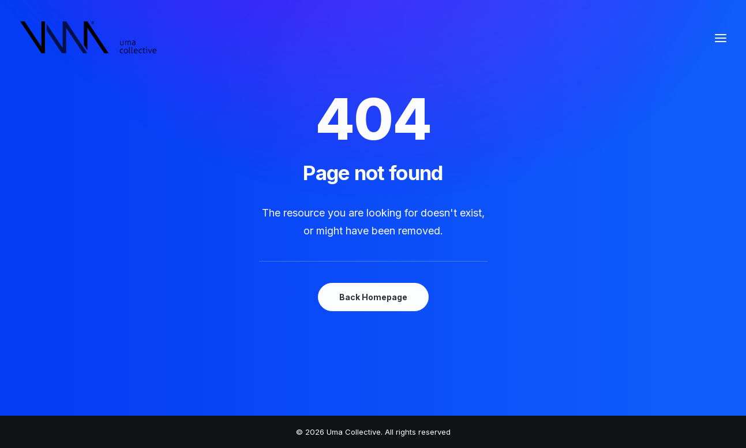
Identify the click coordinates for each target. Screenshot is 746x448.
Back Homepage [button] (373, 297)
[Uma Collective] (88, 38)
